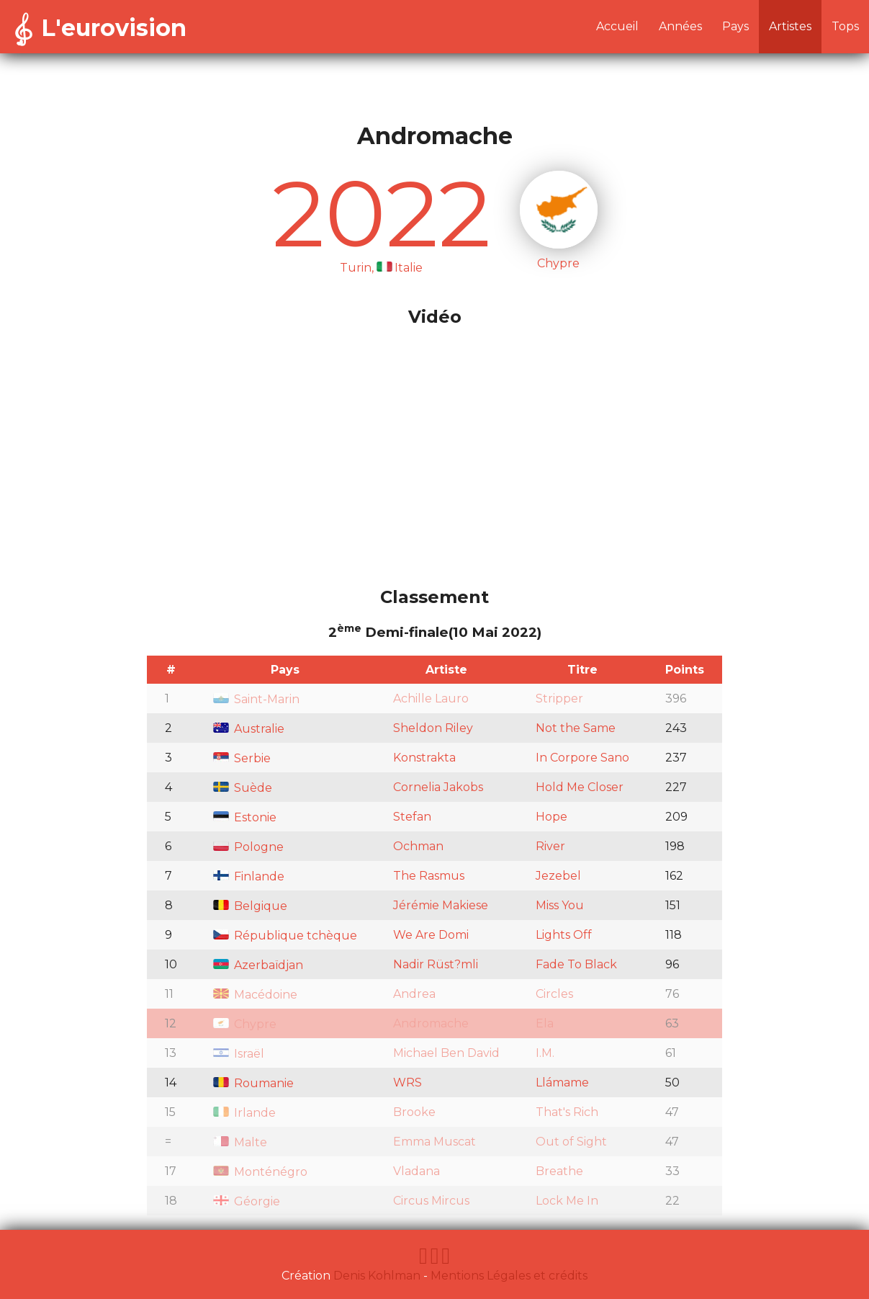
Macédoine (255, 994)
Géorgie (246, 1201)
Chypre (244, 1024)
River (550, 846)
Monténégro (260, 1172)
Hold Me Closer (579, 787)
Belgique (250, 906)
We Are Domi (431, 935)
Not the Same (576, 728)
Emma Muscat (434, 1141)
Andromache (431, 1023)
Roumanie (253, 1083)
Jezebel (558, 876)
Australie (248, 729)
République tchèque (285, 935)
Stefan (412, 816)
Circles (554, 994)
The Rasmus (428, 876)
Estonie (244, 817)
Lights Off (564, 935)
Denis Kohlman (376, 1275)
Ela (545, 1023)
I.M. (545, 1053)
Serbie (242, 758)
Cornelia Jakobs (438, 787)
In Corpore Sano (582, 757)
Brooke (414, 1112)
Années (680, 26)
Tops (845, 26)
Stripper (559, 698)
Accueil (617, 26)
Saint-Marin (256, 699)
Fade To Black (576, 964)
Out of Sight (571, 1141)
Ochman (418, 846)
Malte (240, 1142)
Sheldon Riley (433, 728)
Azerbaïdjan (258, 965)
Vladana (416, 1171)
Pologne (248, 847)
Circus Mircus (431, 1201)
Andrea (414, 994)
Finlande (248, 876)
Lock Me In (567, 1201)
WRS (407, 1082)
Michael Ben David (446, 1053)
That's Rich (567, 1112)
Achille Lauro (431, 698)
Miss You (560, 905)
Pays (735, 26)
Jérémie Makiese (440, 905)
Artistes (790, 26)
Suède (242, 788)
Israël (238, 1054)
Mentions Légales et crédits (509, 1275)
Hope (551, 816)
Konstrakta (424, 757)
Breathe (559, 1171)
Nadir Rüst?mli (435, 964)
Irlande (244, 1113)
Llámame (562, 1082)
